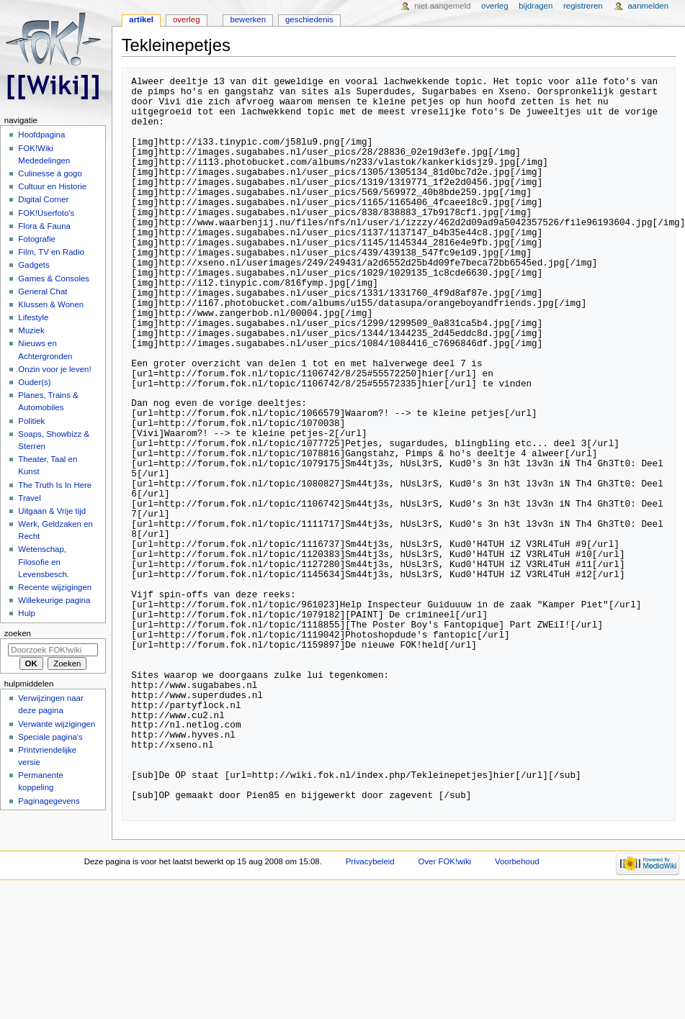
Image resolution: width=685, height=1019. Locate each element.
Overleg (186, 19)
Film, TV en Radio (51, 252)
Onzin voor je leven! (54, 369)
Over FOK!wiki (445, 861)
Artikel (141, 19)
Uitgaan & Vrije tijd (52, 511)
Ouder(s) (34, 382)
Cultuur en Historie (52, 186)
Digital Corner (43, 199)
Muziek (31, 330)
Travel (29, 498)
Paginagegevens (48, 801)
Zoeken (17, 633)
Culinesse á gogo (50, 173)
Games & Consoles (53, 278)
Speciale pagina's (50, 737)
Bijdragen (535, 5)
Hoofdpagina (41, 134)
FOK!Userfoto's (46, 213)
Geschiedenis (309, 19)
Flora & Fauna (44, 226)
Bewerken (248, 19)
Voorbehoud (517, 861)
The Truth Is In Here (54, 485)
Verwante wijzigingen (56, 724)
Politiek (31, 421)
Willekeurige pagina (54, 600)
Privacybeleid (370, 861)
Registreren (583, 5)
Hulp (26, 613)
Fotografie (36, 239)
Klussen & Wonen (51, 304)
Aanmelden (647, 5)
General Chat (42, 291)
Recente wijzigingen (54, 587)
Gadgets (33, 265)
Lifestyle (33, 317)
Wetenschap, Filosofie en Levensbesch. (43, 561)
